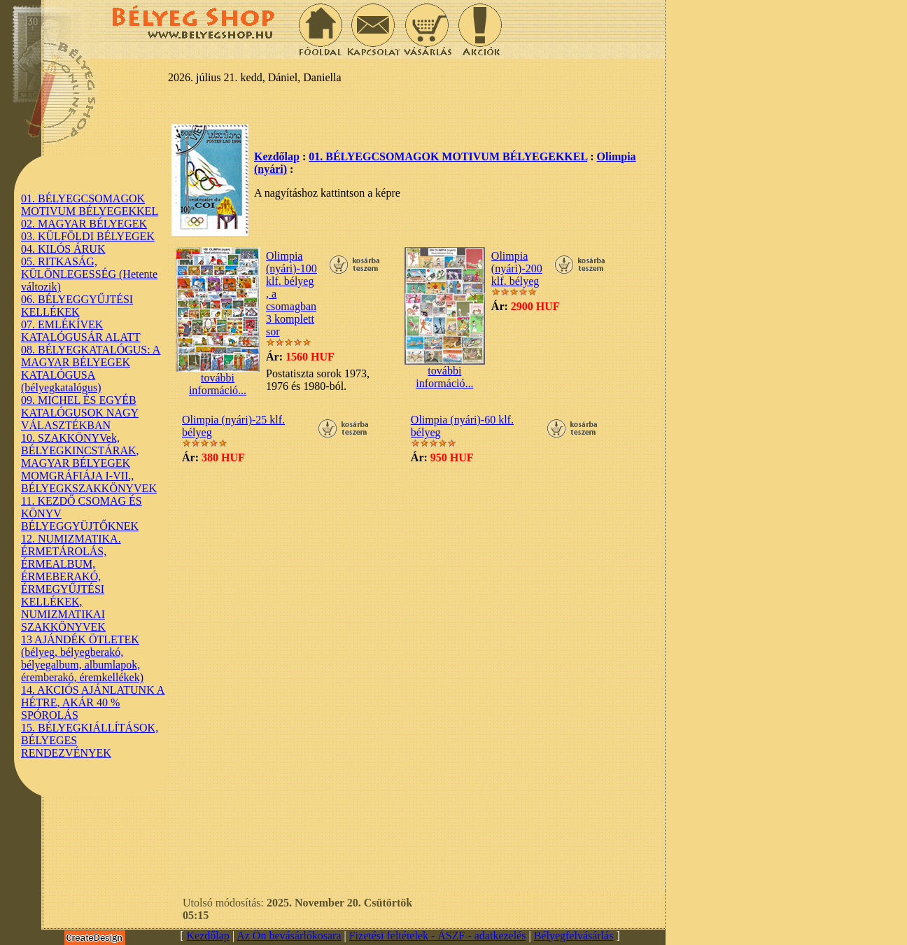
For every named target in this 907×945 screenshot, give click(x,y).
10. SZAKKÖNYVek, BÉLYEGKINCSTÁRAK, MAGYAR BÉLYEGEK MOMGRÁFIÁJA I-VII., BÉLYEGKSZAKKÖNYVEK (89, 463)
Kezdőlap (277, 156)
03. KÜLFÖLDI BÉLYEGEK (88, 236)
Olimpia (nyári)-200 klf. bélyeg (516, 268)
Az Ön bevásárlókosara (289, 935)
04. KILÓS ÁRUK (63, 249)
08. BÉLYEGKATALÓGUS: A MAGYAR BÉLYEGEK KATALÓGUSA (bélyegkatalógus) (90, 368)
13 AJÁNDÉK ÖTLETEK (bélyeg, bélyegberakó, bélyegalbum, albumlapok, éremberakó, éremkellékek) (82, 658)
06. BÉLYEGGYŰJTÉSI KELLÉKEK (77, 305)
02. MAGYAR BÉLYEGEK (84, 224)
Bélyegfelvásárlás (574, 935)
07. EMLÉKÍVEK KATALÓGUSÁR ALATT (81, 330)
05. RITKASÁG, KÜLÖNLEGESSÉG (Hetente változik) (89, 274)
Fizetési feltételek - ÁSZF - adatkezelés (437, 935)
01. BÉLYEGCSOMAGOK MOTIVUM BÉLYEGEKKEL (89, 204)
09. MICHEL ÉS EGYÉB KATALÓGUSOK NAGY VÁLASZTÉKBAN (80, 412)
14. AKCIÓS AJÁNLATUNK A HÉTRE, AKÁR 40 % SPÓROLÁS (92, 702)
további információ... (218, 379)
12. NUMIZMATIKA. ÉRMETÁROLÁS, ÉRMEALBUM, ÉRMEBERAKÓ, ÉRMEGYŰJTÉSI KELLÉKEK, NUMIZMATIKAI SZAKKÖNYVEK (71, 583)
